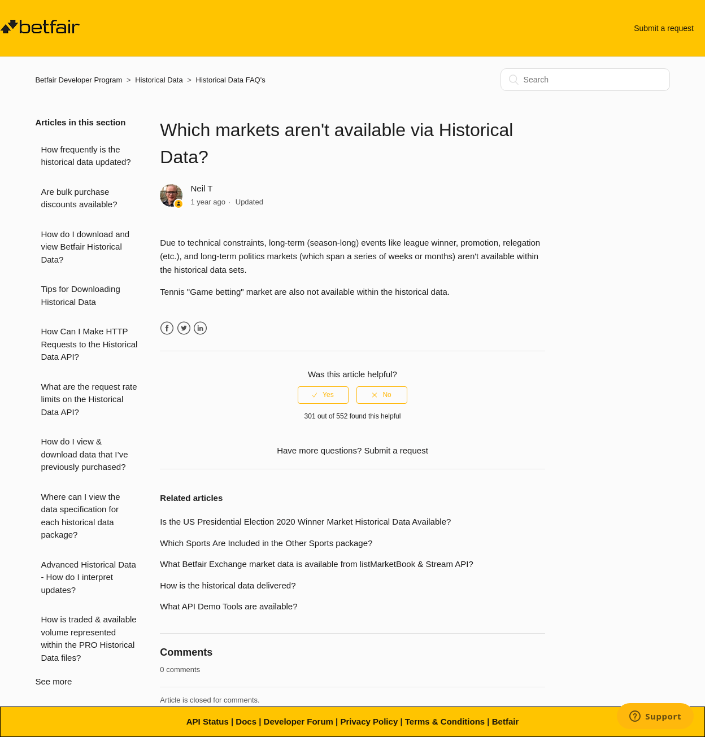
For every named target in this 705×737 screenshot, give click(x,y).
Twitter (184, 328)
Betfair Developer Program (78, 80)
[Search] (585, 79)
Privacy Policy (369, 721)
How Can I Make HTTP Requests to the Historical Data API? (89, 343)
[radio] (323, 394)
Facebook (167, 328)
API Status (207, 721)
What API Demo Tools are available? (228, 606)
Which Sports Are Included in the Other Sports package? (266, 543)
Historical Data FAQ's (231, 80)
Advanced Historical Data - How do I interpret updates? (88, 577)
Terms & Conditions (445, 721)
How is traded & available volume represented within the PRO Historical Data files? (88, 638)
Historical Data (159, 80)
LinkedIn (200, 328)
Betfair (505, 721)
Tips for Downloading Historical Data (80, 295)
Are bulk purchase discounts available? (79, 198)
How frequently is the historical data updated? (85, 156)
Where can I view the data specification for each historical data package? (80, 516)
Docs (246, 721)
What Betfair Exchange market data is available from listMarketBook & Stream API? (316, 564)
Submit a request (664, 28)
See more (53, 681)
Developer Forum (298, 721)
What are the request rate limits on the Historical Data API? (89, 399)
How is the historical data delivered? (227, 585)
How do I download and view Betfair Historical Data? (85, 246)
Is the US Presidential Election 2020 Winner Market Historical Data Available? (305, 521)
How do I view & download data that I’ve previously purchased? (84, 454)
